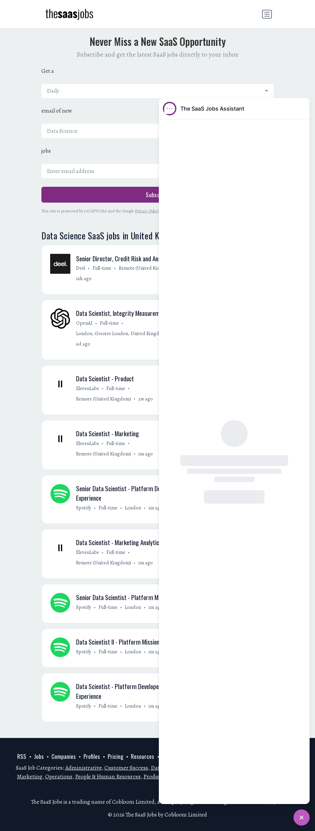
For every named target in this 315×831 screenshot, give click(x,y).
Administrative (83, 768)
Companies (63, 756)
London (133, 508)
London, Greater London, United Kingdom (121, 333)
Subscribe (157, 194)
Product (153, 776)
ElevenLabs (87, 389)
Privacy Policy (147, 211)
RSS (21, 756)
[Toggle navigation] (267, 14)
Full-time (102, 268)
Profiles (91, 756)
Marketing (29, 776)
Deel (80, 268)
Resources (142, 756)
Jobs (39, 756)
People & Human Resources (108, 776)
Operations (58, 776)
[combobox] (157, 91)
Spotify (83, 508)
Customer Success (126, 768)
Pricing (115, 756)
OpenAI (84, 323)
